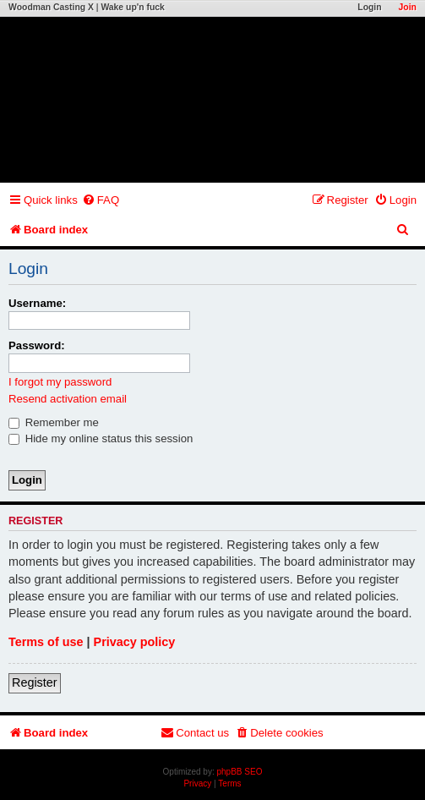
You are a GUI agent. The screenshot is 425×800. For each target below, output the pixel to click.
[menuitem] (100, 200)
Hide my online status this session (100, 438)
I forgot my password (60, 381)
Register (34, 682)
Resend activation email (67, 398)
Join (408, 7)
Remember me (53, 422)
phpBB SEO (240, 771)
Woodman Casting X (51, 7)
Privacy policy (135, 642)
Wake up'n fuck (132, 7)
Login (369, 7)
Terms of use (46, 642)
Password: (36, 345)
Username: (37, 303)
